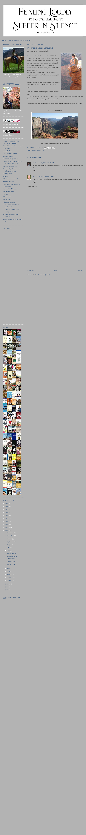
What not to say (7, 197)
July (8, 548)
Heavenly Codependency (10, 159)
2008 (7, 587)
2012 (7, 524)
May (8, 568)
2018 (7, 506)
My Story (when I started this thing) (20, 40)
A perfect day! (11, 561)
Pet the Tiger (6, 199)
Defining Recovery (8, 156)
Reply (34, 170)
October (9, 539)
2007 (7, 590)
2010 (7, 530)
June (8, 551)
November (10, 536)
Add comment (32, 186)
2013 (7, 521)
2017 (7, 509)
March (9, 574)
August (9, 545)
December (10, 533)
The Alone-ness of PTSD (10, 153)
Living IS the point (8, 151)
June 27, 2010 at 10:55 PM (46, 163)
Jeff (34, 176)
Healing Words (7, 173)
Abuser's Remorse (8, 181)
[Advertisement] (44, 253)
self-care (32, 150)
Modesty (5, 176)
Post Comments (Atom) (42, 275)
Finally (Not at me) (8, 191)
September (10, 542)
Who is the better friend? (10, 179)
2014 (7, 518)
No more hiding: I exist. (10, 166)
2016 (7, 512)
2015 (7, 515)
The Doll (5, 194)
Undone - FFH (11, 564)
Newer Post (30, 270)
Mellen (35, 163)
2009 (7, 584)
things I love (42, 150)
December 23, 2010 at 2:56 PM (45, 176)
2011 (7, 527)
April (9, 571)
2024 (7, 503)
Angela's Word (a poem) (10, 189)
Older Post (80, 270)
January (9, 580)
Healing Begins (11, 553)
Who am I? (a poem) (9, 202)
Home (4, 40)
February (10, 577)
